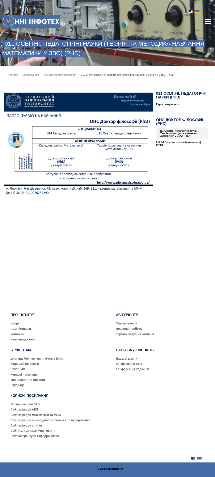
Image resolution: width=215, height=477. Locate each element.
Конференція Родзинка (132, 369)
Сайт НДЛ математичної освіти (32, 430)
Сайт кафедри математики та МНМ (35, 415)
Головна (13, 74)
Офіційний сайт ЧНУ (25, 404)
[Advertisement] (182, 221)
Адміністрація (20, 328)
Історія (15, 323)
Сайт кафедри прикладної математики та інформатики (50, 420)
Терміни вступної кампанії (135, 334)
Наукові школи (126, 358)
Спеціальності (30, 74)
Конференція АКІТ (129, 363)
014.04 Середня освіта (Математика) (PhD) (178, 143)
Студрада (17, 385)
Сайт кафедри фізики (26, 425)
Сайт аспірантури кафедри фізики (35, 436)
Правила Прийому (129, 328)
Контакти (17, 334)
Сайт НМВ (17, 369)
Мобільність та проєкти (27, 379)
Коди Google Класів (24, 363)
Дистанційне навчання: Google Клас (36, 358)
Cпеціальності (126, 323)
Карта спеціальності (168, 104)
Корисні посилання (24, 374)
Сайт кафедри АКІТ (24, 409)
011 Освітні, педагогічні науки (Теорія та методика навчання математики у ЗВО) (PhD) (178, 133)
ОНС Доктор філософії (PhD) (59, 74)
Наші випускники (22, 339)
